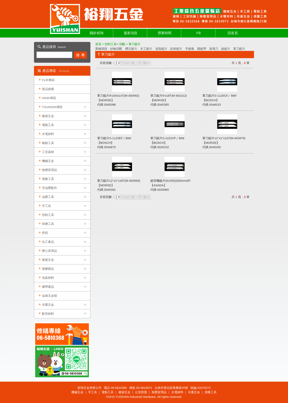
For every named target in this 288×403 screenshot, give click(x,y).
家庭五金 (48, 259)
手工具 (46, 205)
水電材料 (48, 134)
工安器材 (48, 152)
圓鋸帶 (201, 48)
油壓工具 (48, 197)
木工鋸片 (146, 48)
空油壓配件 (49, 188)
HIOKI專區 (49, 98)
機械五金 (48, 161)
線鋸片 (225, 48)
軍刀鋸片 (239, 48)
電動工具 (48, 125)
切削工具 (48, 214)
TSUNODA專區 (52, 107)
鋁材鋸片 (176, 48)
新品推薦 (48, 89)
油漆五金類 (49, 295)
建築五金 (48, 116)
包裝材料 (48, 277)
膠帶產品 (48, 286)
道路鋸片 (161, 48)
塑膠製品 (48, 268)
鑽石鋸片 (131, 48)
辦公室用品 (49, 250)
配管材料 (48, 313)
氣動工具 (48, 143)
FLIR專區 (48, 80)
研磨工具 (48, 223)
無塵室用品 (49, 170)
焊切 (45, 232)
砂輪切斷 (116, 48)
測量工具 (48, 179)
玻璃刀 (213, 48)
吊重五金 (48, 304)
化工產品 (48, 241)
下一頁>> (143, 63)
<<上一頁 (128, 63)
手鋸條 (189, 48)
